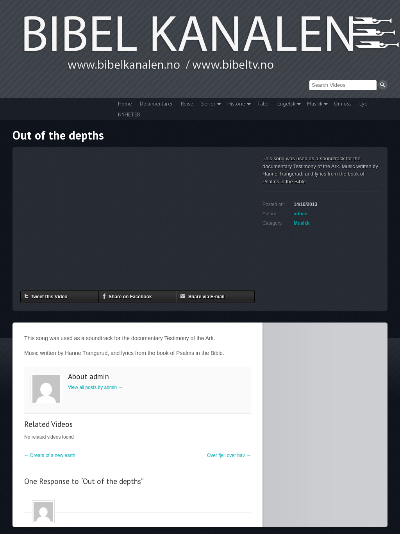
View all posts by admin (95, 387)
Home (125, 103)
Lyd (363, 103)
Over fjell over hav (229, 455)
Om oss (343, 103)
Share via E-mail (202, 296)
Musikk (315, 104)
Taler (263, 103)
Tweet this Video (46, 296)
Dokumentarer (156, 103)
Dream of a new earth (49, 455)
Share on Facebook (127, 296)
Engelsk (287, 104)
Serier (209, 104)
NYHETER (129, 114)
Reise (187, 103)
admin (300, 214)
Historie (237, 104)
